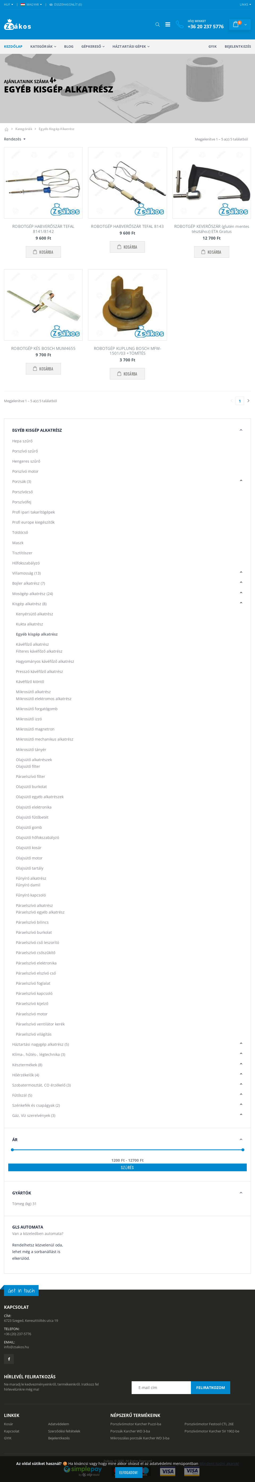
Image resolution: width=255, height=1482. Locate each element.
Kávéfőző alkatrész (32, 644)
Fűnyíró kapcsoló (31, 895)
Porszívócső (22, 491)
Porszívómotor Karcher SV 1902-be (212, 1431)
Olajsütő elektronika (34, 807)
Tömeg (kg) (24, 1203)
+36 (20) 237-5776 (17, 1333)
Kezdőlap (13, 46)
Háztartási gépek (129, 46)
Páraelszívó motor (32, 1013)
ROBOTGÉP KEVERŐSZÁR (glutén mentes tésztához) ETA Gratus (211, 229)
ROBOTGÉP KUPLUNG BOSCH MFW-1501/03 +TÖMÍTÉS (127, 351)
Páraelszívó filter (30, 776)
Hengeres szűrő (26, 461)
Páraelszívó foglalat (33, 983)
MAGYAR (30, 4)
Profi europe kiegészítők (33, 522)
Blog (68, 46)
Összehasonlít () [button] (65, 4)
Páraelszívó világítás (34, 1034)
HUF (7, 4)
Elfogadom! (128, 1472)
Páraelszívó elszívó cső (36, 973)
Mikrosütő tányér (31, 749)
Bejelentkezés (238, 46)
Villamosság (26, 573)
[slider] (12, 1149)
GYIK (212, 46)
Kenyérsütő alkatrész (34, 613)
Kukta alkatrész (29, 624)
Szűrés (127, 1167)
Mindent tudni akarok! (219, 1463)
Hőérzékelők (25, 1074)
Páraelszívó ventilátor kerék (40, 1024)
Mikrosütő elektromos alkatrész (44, 698)
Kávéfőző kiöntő (30, 681)
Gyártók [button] (21, 1193)
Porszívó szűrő (25, 451)
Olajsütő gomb (29, 827)
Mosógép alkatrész (32, 593)
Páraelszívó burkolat (34, 932)
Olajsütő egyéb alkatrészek (40, 796)
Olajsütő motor (29, 858)
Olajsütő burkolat (31, 786)
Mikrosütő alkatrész (33, 691)
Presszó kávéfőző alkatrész (39, 671)
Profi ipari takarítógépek (33, 512)
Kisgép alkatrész (29, 603)
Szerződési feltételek (64, 1431)
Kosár (8, 1424)
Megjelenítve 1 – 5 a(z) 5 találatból (221, 139)
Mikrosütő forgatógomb (37, 708)
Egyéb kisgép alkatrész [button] (37, 430)
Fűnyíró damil (28, 884)
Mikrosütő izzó (29, 718)
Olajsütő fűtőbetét (32, 817)
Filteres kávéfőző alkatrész (39, 651)
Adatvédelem (58, 1424)
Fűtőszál (22, 1095)
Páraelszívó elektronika (36, 963)
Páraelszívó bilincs (32, 922)
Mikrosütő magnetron (35, 729)
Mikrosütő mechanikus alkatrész (44, 739)
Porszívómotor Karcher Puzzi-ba (135, 1424)
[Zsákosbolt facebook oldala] (9, 1359)
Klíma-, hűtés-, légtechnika (38, 1054)
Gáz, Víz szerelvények (33, 1115)
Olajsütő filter (28, 766)
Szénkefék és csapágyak (36, 1105)
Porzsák (21, 481)
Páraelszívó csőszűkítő (35, 952)
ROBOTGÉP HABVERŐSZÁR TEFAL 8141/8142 (43, 229)
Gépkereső (91, 46)
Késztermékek (27, 1064)
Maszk (17, 542)
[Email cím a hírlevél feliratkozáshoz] (181, 1387)
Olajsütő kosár (28, 847)
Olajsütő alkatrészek (34, 759)
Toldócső (20, 532)
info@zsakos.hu (16, 1346)
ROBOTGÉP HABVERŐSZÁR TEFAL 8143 (127, 226)
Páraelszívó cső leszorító (37, 942)
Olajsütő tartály (29, 868)
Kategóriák (41, 46)
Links (244, 4)
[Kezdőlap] (6, 129)
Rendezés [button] (13, 139)
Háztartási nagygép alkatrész (40, 1044)
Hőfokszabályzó (26, 563)
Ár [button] (15, 1139)
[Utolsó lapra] (248, 401)
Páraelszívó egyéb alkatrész (40, 912)
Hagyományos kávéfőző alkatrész (45, 661)
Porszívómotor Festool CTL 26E (209, 1424)
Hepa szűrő (22, 440)
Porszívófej (21, 501)
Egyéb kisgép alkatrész (57, 129)
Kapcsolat (11, 1431)
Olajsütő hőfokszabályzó (37, 837)
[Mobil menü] (168, 24)
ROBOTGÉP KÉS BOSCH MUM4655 (43, 348)
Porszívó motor (25, 471)
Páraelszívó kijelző (32, 1003)
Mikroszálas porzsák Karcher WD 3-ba (139, 1438)
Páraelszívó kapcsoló (34, 993)
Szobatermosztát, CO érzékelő (41, 1085)
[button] (157, 24)
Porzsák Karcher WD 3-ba (130, 1431)
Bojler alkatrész (28, 583)
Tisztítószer (22, 552)
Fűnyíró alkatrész (31, 878)
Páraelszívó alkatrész (34, 905)
